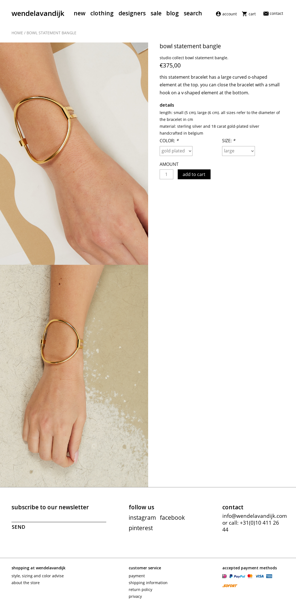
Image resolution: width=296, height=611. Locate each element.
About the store (26, 585)
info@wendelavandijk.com (254, 518)
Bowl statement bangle (51, 33)
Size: (228, 143)
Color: (169, 143)
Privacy (135, 599)
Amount (169, 167)
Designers (132, 13)
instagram (142, 520)
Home (17, 33)
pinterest (141, 531)
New (79, 13)
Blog (172, 13)
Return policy (140, 592)
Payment (137, 578)
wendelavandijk (38, 13)
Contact (273, 13)
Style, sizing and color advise (38, 578)
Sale (156, 13)
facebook (172, 520)
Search (193, 13)
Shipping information (148, 585)
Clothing (102, 13)
